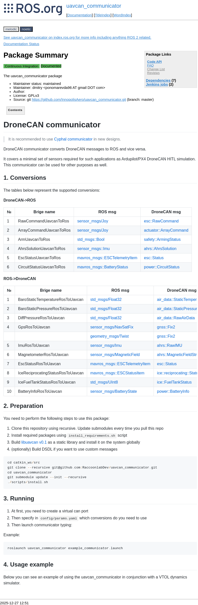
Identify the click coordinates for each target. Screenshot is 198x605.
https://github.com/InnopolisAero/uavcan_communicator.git (79, 100)
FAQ (150, 65)
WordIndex (122, 15)
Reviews (153, 73)
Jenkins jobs (157, 84)
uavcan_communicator (93, 6)
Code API (154, 62)
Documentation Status (21, 44)
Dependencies (158, 80)
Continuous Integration (21, 66)
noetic (26, 29)
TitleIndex (102, 15)
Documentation (79, 15)
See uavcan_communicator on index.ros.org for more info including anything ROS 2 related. (77, 37)
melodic (11, 29)
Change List (156, 69)
